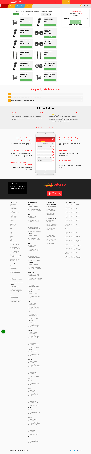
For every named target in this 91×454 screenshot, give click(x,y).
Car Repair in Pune (31, 430)
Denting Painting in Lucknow (33, 354)
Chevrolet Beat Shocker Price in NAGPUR (72, 249)
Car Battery (12, 220)
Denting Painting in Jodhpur (33, 335)
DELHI (41, 112)
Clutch (11, 228)
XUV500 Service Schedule (15, 260)
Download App (13, 207)
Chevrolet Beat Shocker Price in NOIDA (72, 251)
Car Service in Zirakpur (32, 438)
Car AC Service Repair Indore (33, 307)
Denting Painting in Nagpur (33, 393)
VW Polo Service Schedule (15, 258)
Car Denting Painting (14, 213)
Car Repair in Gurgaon (32, 285)
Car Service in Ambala (14, 296)
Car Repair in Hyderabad (33, 295)
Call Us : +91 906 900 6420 (75, 25)
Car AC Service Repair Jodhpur (34, 336)
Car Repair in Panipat (32, 420)
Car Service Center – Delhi (33, 250)
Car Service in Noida (32, 400)
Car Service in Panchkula (33, 409)
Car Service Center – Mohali (33, 376)
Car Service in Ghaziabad (33, 264)
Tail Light (11, 233)
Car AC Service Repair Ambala (15, 300)
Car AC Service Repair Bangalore (34, 210)
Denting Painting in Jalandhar (33, 325)
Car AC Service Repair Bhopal (33, 220)
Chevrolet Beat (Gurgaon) (76, 13)
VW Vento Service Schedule (15, 259)
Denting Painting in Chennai (33, 238)
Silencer (11, 237)
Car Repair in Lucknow (32, 353)
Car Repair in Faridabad (32, 256)
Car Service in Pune (32, 429)
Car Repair (12, 211)
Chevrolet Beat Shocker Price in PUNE (72, 256)
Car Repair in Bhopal (32, 217)
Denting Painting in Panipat (33, 422)
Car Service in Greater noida (33, 274)
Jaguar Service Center (50, 222)
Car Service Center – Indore (33, 308)
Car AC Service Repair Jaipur (33, 317)
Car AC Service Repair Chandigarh (34, 229)
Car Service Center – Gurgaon (34, 289)
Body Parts (12, 239)
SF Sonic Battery (13, 224)
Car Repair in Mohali (32, 372)
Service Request (13, 204)
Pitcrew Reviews (45, 108)
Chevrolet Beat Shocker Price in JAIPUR (72, 236)
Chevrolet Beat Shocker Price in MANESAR (73, 245)
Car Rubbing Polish (13, 216)
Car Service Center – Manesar (34, 366)
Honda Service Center (50, 209)
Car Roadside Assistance (14, 217)
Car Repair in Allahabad (14, 287)
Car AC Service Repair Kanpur (34, 346)
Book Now (66, 1)
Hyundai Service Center (51, 210)
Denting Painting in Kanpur (33, 344)
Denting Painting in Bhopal (33, 218)
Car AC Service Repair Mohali (33, 375)
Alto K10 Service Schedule (15, 246)
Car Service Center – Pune (33, 434)
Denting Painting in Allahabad (15, 289)
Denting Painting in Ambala (15, 298)
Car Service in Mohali (32, 371)
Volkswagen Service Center (51, 228)
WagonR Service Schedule (15, 244)
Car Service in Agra (13, 267)
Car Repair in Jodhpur (32, 333)
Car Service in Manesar (32, 361)
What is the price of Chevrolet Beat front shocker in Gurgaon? (25, 94)
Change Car (86, 7)
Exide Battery (12, 221)
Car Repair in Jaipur (32, 314)
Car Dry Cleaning (13, 215)
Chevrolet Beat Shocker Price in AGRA (72, 204)
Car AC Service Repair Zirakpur (34, 442)
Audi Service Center (50, 220)
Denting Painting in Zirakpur (33, 441)
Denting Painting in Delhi (33, 248)
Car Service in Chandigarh (33, 226)
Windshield (12, 240)
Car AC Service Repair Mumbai (34, 384)
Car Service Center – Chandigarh (34, 231)
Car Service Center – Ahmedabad (16, 282)
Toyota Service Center (50, 215)
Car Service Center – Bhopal (33, 221)
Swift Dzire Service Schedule (15, 248)
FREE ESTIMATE (3, 334)
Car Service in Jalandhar (32, 322)
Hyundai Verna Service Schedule (16, 254)
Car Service (12, 209)
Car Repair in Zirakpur (32, 440)
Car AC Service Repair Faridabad (34, 259)
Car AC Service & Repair (14, 212)
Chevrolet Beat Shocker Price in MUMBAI (73, 248)
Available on (55, 193)
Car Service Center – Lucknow (34, 357)
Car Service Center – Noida (33, 405)
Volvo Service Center (50, 229)
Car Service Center (13, 208)
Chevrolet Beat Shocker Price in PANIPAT (72, 255)
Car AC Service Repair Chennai (34, 239)
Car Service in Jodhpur (32, 332)
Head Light (12, 232)
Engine (11, 235)
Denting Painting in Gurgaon (33, 286)
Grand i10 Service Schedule (15, 251)
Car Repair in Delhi (31, 246)
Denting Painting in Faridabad (34, 257)
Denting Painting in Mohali (33, 373)
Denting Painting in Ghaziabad (34, 267)
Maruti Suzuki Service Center (52, 211)
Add (26, 25)
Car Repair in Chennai (32, 237)
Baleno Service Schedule (14, 250)
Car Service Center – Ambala (15, 301)
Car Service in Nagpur (32, 390)
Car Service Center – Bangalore (34, 211)
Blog (55, 1)
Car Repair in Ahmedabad (15, 278)
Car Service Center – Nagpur (33, 395)
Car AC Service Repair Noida (33, 404)
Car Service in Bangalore (33, 206)
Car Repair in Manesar (32, 362)
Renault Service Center (50, 213)
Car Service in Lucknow (32, 351)
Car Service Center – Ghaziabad (34, 269)
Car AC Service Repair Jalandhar (34, 326)
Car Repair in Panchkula (32, 411)
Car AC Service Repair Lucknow (34, 355)
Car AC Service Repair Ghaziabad (34, 268)
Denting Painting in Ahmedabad (16, 279)
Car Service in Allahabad (14, 286)
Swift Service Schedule (14, 247)
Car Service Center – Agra (15, 272)
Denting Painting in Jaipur (33, 315)
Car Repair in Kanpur (32, 343)
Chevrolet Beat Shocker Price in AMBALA (72, 211)
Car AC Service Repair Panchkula (34, 413)
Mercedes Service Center (51, 225)
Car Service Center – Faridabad (34, 260)
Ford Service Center (50, 207)
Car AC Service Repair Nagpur (34, 394)
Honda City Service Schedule (15, 255)
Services (73, 1)
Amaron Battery (13, 223)
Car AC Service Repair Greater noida (35, 278)
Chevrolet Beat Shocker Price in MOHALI (72, 247)
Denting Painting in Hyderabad (34, 296)
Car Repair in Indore (32, 304)
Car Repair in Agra (13, 268)
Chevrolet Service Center (51, 206)
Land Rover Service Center (51, 224)
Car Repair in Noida (32, 401)
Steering (11, 236)
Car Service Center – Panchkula (34, 415)
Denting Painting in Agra (14, 269)
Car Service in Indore (32, 303)
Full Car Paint (12, 219)
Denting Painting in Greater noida (34, 277)
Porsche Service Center (50, 226)
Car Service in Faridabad (33, 255)
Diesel (22, 14)
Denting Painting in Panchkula (34, 412)
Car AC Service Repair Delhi (33, 249)
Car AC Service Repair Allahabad (16, 290)
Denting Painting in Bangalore (34, 209)
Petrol (16, 14)
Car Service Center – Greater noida (35, 279)
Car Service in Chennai (32, 235)
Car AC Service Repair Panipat (34, 423)
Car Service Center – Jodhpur (33, 337)
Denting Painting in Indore (33, 306)
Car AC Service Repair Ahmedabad (16, 280)
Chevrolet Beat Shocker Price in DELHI (72, 220)
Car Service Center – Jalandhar (34, 328)
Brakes (11, 227)
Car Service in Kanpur (32, 342)
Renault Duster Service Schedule (16, 256)
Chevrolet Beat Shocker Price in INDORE (72, 235)
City (79, 1)
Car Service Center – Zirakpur (33, 444)
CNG (28, 14)
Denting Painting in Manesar (33, 364)
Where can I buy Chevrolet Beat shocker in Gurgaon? (23, 100)
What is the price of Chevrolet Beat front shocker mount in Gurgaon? (27, 97)
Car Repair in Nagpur (32, 391)
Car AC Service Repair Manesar (34, 365)
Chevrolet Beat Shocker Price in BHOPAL (72, 215)
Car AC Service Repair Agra (15, 271)
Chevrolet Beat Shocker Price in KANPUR (72, 241)
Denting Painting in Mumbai (33, 383)
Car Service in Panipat (32, 419)
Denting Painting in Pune (33, 431)
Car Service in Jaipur (32, 313)
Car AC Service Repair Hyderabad (34, 297)
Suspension (12, 229)
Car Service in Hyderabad (33, 293)
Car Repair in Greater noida (33, 275)
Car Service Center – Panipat (33, 424)
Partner (59, 1)
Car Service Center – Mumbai (33, 386)
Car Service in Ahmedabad (15, 276)
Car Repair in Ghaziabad (33, 266)
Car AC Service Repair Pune (33, 433)
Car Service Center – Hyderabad (34, 299)
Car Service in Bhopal (32, 216)
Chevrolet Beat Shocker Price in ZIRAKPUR (73, 257)
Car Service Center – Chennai (33, 240)
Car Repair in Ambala (14, 297)
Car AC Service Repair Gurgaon (34, 288)
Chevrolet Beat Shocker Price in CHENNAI (73, 219)
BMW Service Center (50, 221)
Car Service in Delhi (32, 245)
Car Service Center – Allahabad (16, 291)
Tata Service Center (50, 214)
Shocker (11, 231)
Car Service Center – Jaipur (33, 318)
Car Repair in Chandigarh (33, 227)
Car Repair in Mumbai (32, 382)
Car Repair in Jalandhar (32, 324)
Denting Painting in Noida (33, 402)
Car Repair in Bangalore (32, 207)
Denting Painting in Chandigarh (34, 228)
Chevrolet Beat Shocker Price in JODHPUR (73, 240)
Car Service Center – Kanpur (33, 347)
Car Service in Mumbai (32, 380)
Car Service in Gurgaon (32, 284)
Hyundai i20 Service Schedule (15, 252)
